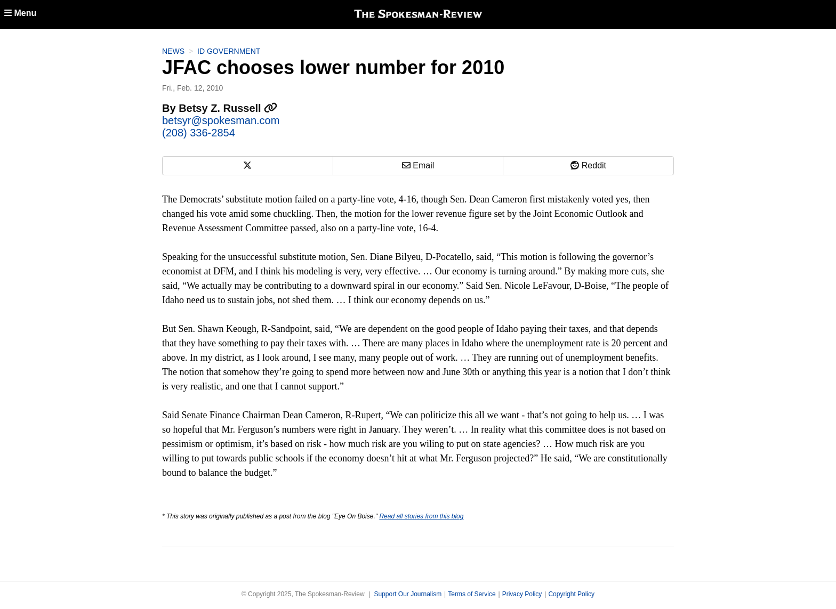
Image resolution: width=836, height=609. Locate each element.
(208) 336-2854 (198, 133)
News (173, 51)
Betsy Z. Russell (228, 108)
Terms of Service (471, 594)
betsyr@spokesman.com (220, 120)
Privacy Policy (522, 594)
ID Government (228, 51)
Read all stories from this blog (421, 516)
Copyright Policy (571, 594)
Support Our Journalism (407, 594)
